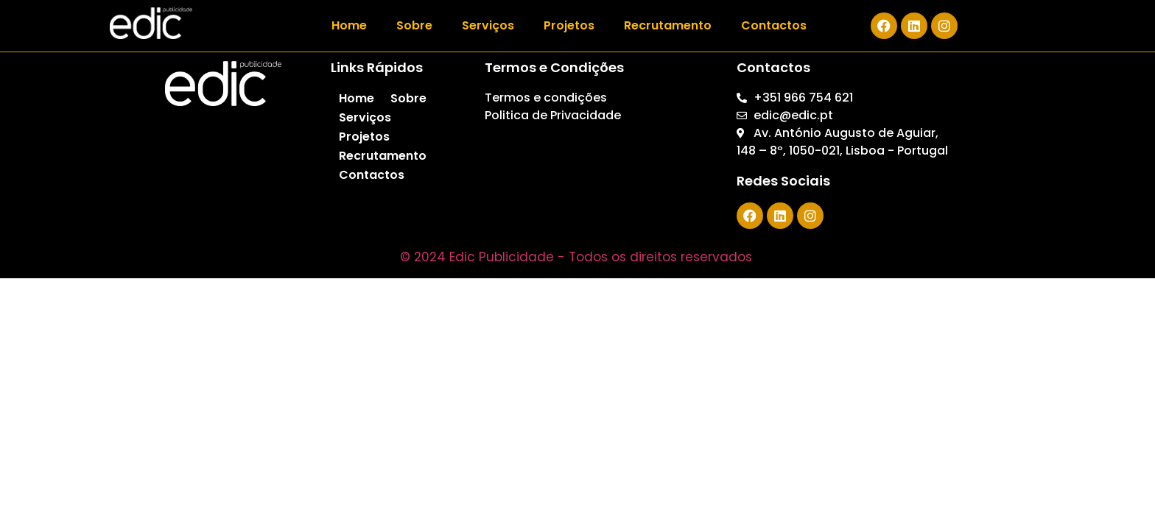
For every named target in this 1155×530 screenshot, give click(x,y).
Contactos (774, 25)
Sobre (414, 25)
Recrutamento (668, 25)
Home (349, 25)
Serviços (488, 25)
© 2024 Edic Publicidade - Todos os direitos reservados (578, 257)
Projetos (569, 25)
